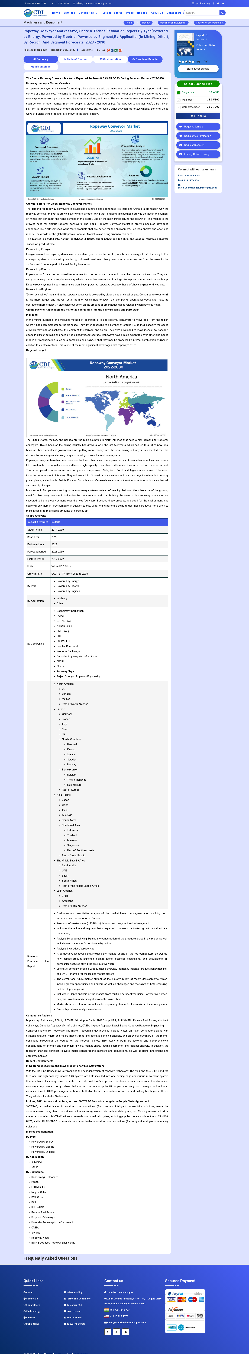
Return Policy (73, 1310)
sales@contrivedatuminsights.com (92, 3)
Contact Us (174, 12)
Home (56, 12)
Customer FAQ (73, 1297)
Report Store (32, 1297)
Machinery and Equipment (173, 22)
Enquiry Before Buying (193, 154)
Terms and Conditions (77, 1291)
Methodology (32, 1304)
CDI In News (31, 1316)
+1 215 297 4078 (59, 3)
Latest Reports (112, 12)
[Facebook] (214, 3)
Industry (146, 22)
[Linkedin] (224, 3)
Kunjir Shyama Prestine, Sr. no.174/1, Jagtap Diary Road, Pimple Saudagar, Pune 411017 (132, 1294)
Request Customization (194, 136)
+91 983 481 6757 (35, 3)
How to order (72, 1304)
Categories (89, 12)
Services (69, 12)
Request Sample (198, 68)
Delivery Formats (74, 1316)
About (28, 1285)
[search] (223, 12)
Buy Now (198, 116)
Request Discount (191, 145)
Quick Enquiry (201, 3)
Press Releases (136, 12)
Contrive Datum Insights (118, 1285)
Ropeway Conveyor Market (210, 22)
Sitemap (29, 1310)
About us (157, 12)
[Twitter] (219, 3)
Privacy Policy (73, 1285)
